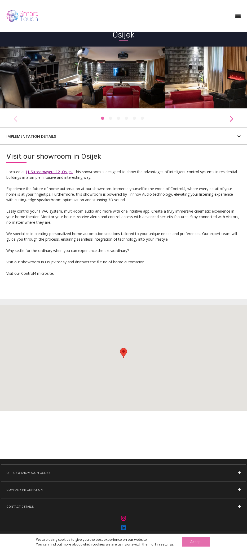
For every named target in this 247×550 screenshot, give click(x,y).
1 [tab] (102, 118)
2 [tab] (110, 118)
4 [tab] (126, 118)
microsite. (45, 273)
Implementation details (123, 136)
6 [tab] (142, 118)
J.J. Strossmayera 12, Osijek (49, 171)
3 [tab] (118, 118)
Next (231, 115)
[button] (123, 353)
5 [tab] (134, 118)
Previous (15, 115)
